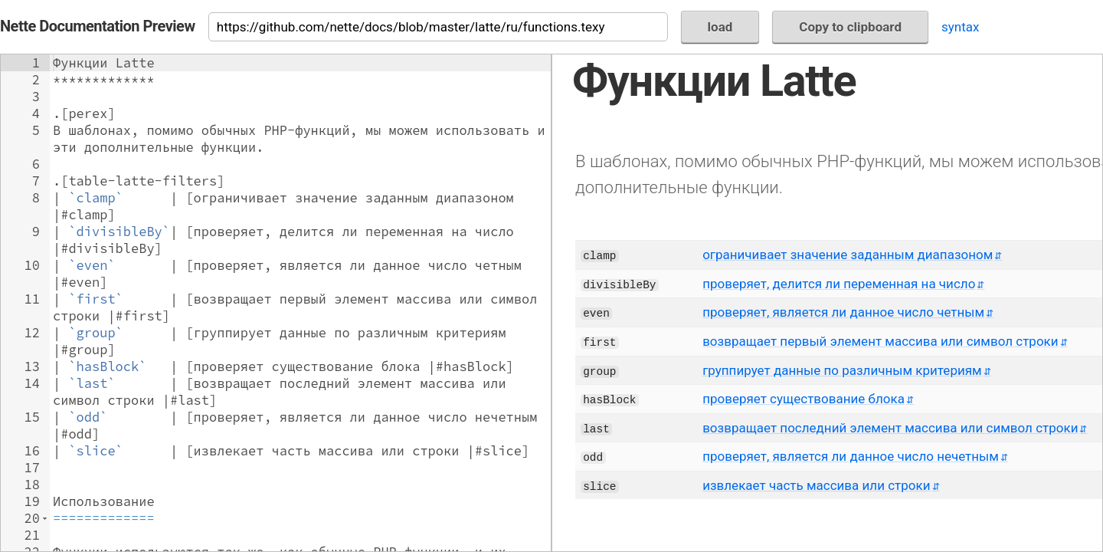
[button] (45, 518)
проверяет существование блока (803, 398)
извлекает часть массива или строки (816, 485)
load (720, 26)
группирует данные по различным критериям (842, 370)
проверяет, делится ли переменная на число (838, 283)
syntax (960, 26)
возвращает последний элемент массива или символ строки (890, 427)
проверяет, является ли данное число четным (843, 312)
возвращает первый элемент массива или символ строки (880, 341)
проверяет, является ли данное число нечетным (850, 456)
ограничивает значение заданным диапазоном (847, 254)
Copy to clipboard (850, 26)
